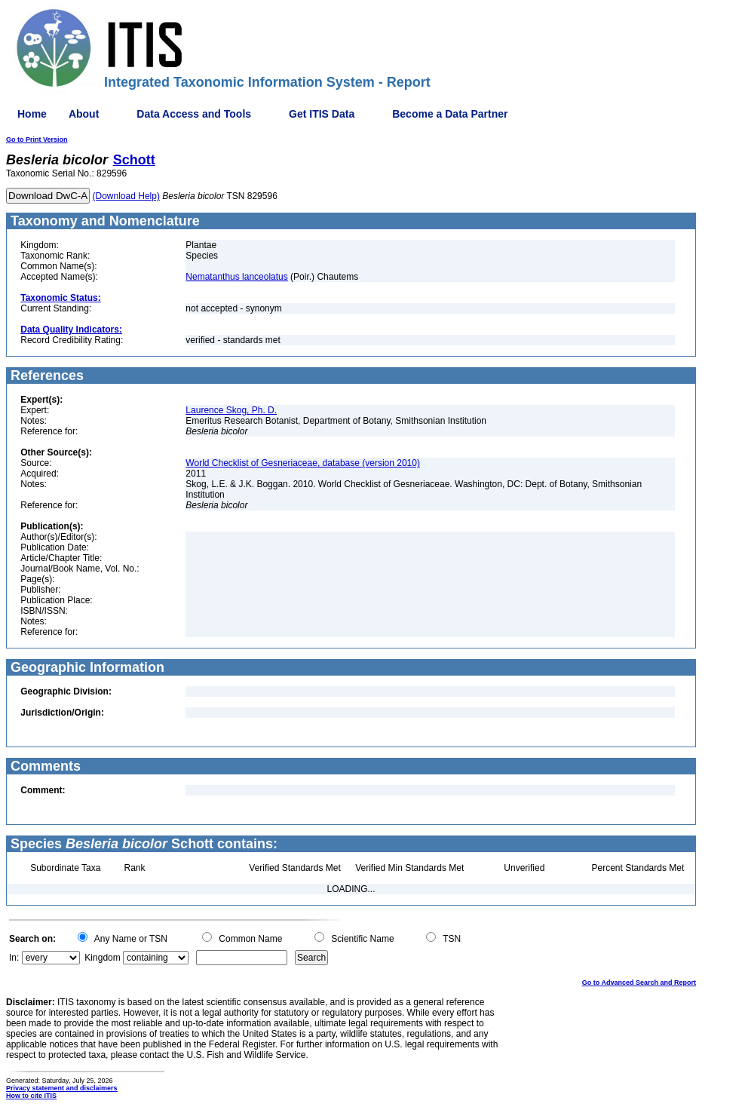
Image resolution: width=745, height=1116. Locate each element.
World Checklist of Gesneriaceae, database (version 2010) (302, 463)
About (84, 114)
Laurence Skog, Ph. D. (231, 410)
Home (32, 114)
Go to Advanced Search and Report (639, 982)
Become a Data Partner (449, 114)
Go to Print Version (37, 139)
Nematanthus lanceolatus (236, 276)
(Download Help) (126, 196)
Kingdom (102, 957)
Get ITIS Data (321, 114)
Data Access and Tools (193, 114)
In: (14, 957)
